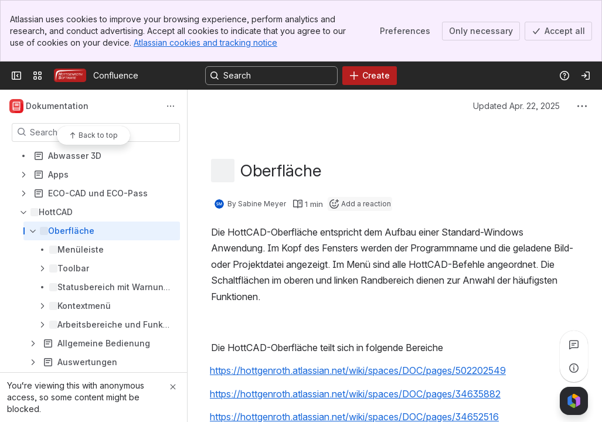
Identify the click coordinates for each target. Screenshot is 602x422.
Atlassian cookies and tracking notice (205, 42)
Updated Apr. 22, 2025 (516, 106)
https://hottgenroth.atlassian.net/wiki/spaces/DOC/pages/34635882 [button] (355, 393)
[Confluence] (70, 75)
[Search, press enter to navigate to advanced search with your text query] (271, 75)
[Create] (369, 75)
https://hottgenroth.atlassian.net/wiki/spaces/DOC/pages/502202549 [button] (358, 370)
